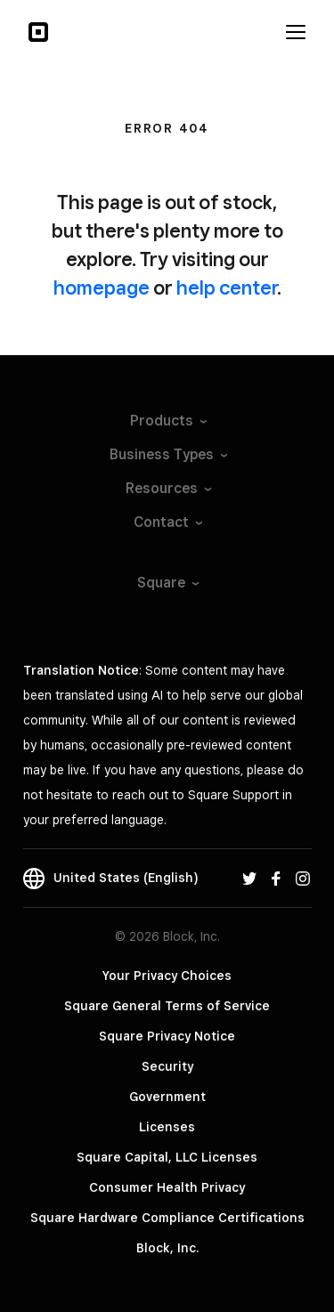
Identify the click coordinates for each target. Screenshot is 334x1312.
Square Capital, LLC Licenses (167, 1157)
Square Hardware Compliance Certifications (167, 1218)
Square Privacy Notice (167, 1036)
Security (167, 1066)
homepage (101, 287)
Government (167, 1096)
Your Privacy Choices (167, 975)
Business (167, 454)
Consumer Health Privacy (167, 1187)
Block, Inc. (167, 1248)
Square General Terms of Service (167, 1006)
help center (226, 287)
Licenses (167, 1127)
